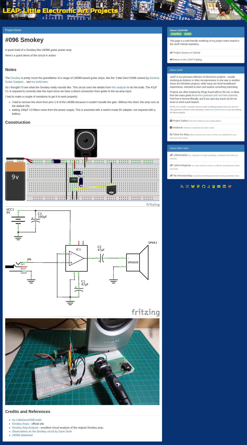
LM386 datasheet (22, 435)
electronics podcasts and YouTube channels (214, 95)
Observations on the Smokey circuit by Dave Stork (42, 431)
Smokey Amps (20, 423)
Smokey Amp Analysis (25, 427)
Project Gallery (195, 120)
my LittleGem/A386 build (26, 419)
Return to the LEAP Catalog (186, 59)
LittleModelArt (220, 109)
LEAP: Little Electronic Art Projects (60, 10)
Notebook (192, 127)
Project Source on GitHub (185, 52)
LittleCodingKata (205, 167)
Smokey (15, 78)
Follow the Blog (203, 136)
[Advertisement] (205, 212)
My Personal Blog (204, 175)
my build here (40, 81)
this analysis (119, 87)
